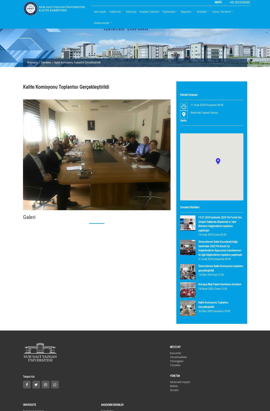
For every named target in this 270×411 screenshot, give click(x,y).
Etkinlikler (48, 63)
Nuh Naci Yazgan (167, 350)
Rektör (123, 354)
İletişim (46, 396)
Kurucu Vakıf (165, 354)
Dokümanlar (103, 23)
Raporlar (187, 11)
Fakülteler (201, 350)
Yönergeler (87, 358)
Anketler (203, 11)
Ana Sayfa (100, 11)
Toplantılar (170, 11)
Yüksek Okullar (204, 358)
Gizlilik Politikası (31, 396)
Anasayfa (34, 63)
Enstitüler (201, 354)
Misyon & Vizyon (167, 358)
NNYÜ (218, 2)
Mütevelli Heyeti (129, 350)
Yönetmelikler (89, 354)
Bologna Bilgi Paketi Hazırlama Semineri (219, 284)
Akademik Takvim (168, 362)
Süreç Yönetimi (222, 11)
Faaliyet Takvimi (149, 11)
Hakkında (116, 11)
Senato (123, 358)
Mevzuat (131, 11)
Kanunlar (86, 350)
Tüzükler (85, 362)
